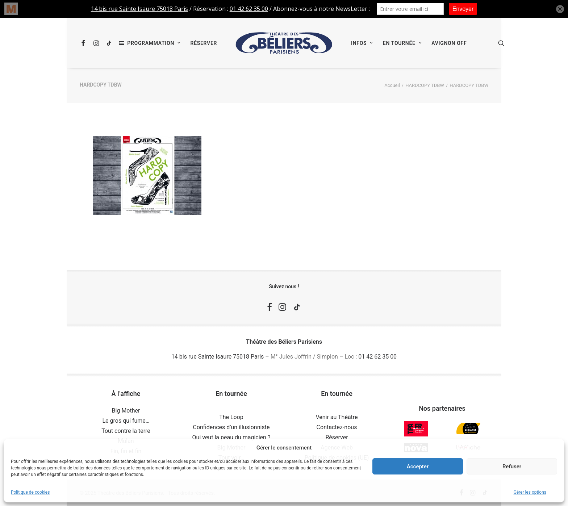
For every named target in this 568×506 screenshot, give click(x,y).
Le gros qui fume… (125, 420)
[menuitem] (84, 43)
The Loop (231, 417)
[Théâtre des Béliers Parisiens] (284, 43)
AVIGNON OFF (449, 43)
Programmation (153, 43)
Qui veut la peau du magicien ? (231, 437)
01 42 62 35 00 (377, 356)
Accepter (418, 466)
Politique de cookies (30, 492)
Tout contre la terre (125, 430)
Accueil (392, 85)
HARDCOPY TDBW (424, 85)
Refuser (511, 466)
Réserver (204, 43)
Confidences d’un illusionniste (231, 427)
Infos (362, 43)
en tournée (402, 43)
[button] (84, 43)
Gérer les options (530, 492)
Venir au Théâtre (337, 417)
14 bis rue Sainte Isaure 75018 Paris (217, 356)
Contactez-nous (337, 427)
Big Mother (126, 410)
